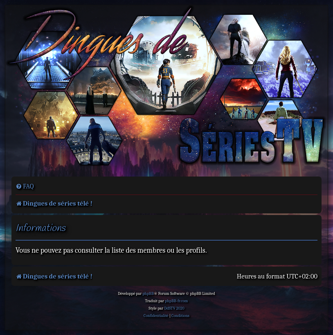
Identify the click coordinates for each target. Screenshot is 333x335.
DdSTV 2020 (174, 308)
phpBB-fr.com (176, 301)
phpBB (148, 293)
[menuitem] (25, 186)
